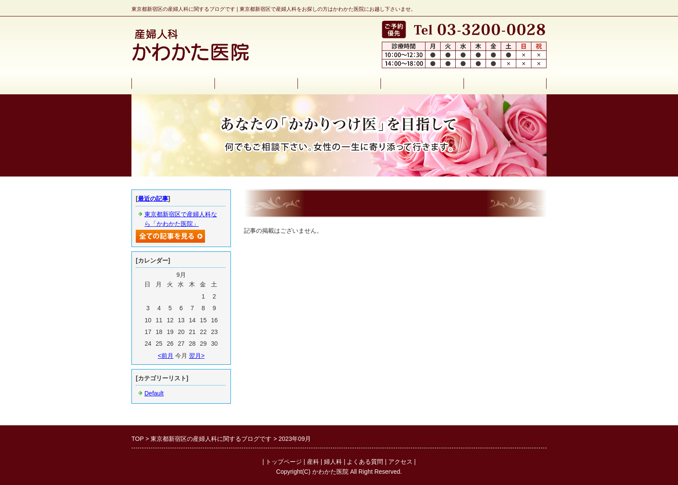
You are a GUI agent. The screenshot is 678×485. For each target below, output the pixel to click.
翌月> (197, 355)
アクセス (505, 83)
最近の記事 (153, 198)
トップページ (173, 83)
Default (153, 393)
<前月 (165, 355)
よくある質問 (422, 83)
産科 (256, 83)
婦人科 (339, 83)
